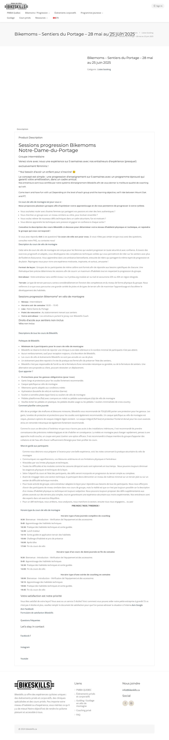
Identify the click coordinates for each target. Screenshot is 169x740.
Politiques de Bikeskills (29, 340)
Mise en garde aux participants (34, 445)
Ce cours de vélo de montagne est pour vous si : (40, 202)
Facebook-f (26, 635)
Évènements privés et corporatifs (85, 695)
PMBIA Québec (13, 12)
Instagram (25, 647)
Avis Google (137, 605)
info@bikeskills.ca (131, 690)
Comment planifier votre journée (33, 405)
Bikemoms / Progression (36, 12)
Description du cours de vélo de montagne (38, 244)
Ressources (40, 17)
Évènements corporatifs (65, 12)
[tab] (22, 129)
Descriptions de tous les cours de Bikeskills (38, 333)
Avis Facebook (27, 609)
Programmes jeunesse (91, 12)
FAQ (78, 714)
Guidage (11, 17)
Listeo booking (104, 69)
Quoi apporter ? (26, 371)
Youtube (24, 658)
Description (22, 129)
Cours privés (25, 17)
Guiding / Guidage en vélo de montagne (85, 703)
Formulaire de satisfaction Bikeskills (37, 612)
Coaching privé (83, 710)
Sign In (157, 6)
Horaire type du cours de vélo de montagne (40, 510)
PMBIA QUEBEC (83, 690)
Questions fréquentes (30, 620)
